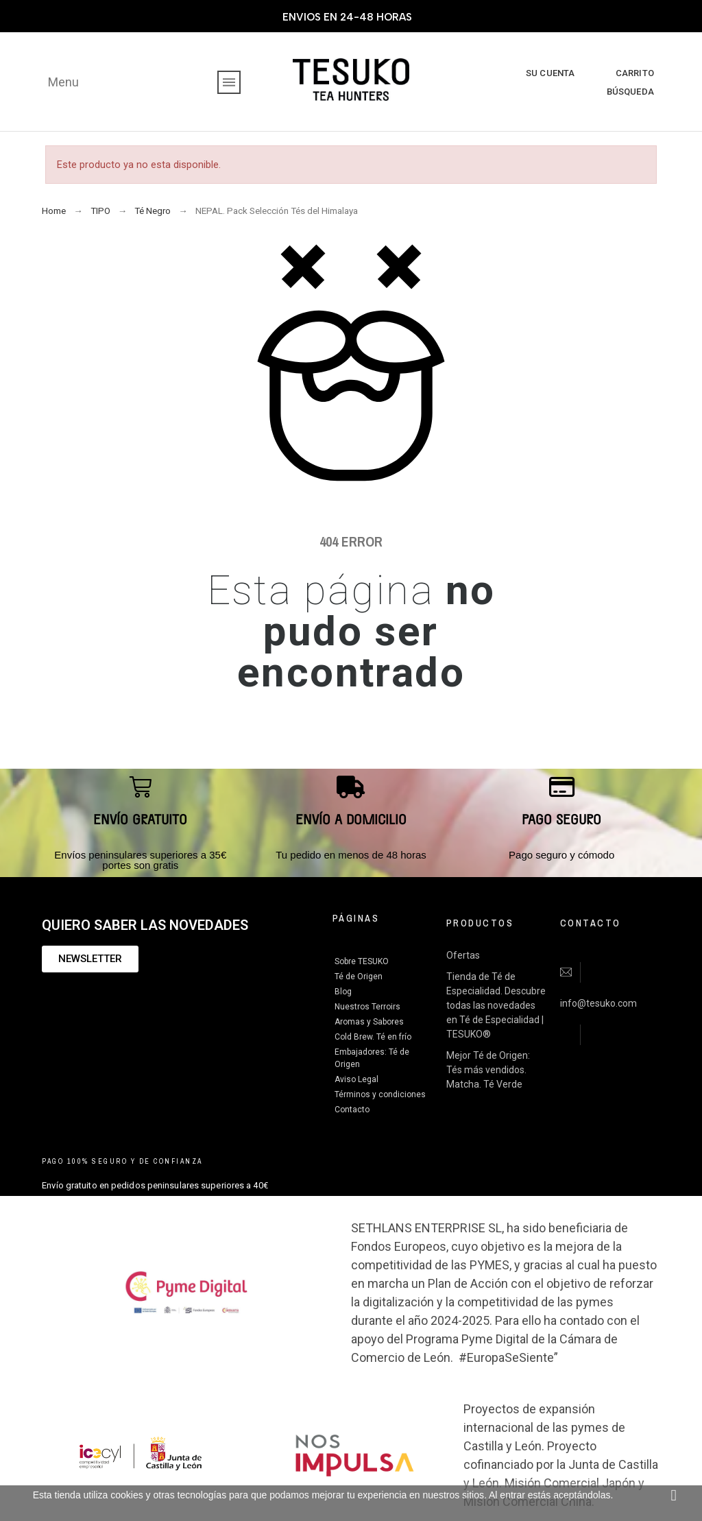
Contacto (352, 1109)
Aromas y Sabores (369, 1022)
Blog (343, 991)
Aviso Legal (356, 1079)
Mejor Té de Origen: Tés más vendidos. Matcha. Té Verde (488, 1070)
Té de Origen (359, 976)
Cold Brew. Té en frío (373, 1037)
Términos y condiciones (380, 1094)
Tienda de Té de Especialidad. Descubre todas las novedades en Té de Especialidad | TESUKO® (496, 1005)
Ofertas (463, 955)
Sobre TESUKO (362, 961)
